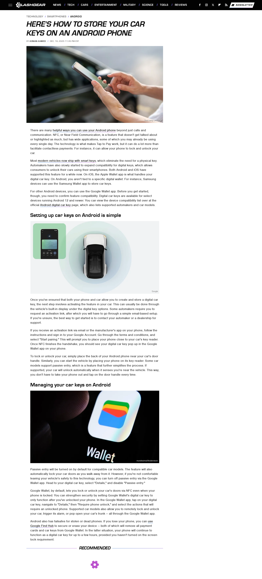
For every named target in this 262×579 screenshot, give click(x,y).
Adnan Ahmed (38, 41)
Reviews (181, 4)
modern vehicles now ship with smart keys (67, 161)
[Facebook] (199, 5)
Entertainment (106, 4)
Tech (70, 4)
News (57, 4)
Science (148, 4)
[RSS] (226, 5)
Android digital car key (55, 205)
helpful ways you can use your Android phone (84, 130)
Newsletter (242, 5)
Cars (84, 4)
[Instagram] (206, 5)
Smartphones (57, 17)
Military (129, 4)
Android (76, 17)
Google (155, 291)
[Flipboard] (219, 5)
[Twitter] (213, 5)
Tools (164, 4)
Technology (34, 17)
